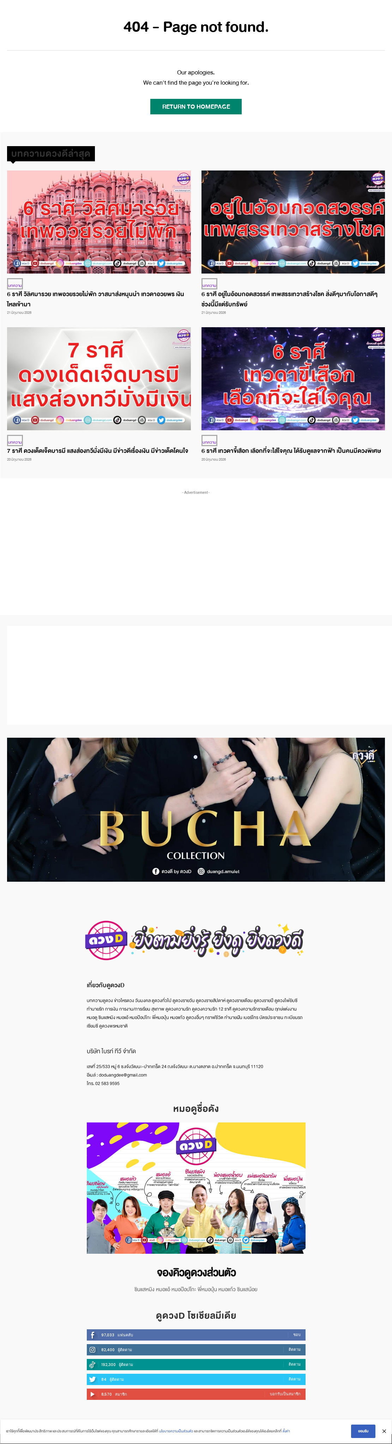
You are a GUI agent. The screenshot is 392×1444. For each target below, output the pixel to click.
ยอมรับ (364, 1432)
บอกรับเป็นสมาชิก (285, 1390)
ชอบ (297, 1331)
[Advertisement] (199, 544)
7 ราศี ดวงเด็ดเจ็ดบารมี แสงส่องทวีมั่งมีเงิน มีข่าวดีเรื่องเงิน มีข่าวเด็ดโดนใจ (97, 449)
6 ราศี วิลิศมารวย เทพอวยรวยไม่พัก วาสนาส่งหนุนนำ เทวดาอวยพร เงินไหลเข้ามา (95, 298)
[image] (196, 1186)
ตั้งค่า (285, 1432)
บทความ (14, 285)
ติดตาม (295, 1346)
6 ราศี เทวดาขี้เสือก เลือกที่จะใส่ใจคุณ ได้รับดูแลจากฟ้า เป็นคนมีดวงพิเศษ (291, 449)
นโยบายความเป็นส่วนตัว (175, 1432)
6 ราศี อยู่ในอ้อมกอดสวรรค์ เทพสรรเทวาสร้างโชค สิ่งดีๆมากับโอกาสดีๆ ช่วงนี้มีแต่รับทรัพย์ (289, 298)
